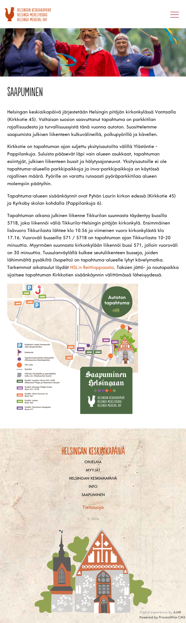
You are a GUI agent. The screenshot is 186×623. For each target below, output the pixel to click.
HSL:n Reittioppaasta (92, 267)
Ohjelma (93, 462)
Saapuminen (93, 494)
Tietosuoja (93, 507)
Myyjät (93, 470)
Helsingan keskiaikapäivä (93, 478)
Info (93, 486)
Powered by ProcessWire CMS (162, 617)
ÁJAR (177, 612)
